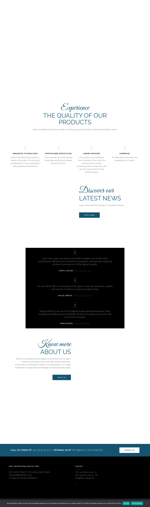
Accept (126, 503)
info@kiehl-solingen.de (84, 478)
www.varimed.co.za (83, 271)
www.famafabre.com (83, 295)
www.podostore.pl (82, 323)
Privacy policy (137, 503)
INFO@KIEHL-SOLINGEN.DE (87, 450)
